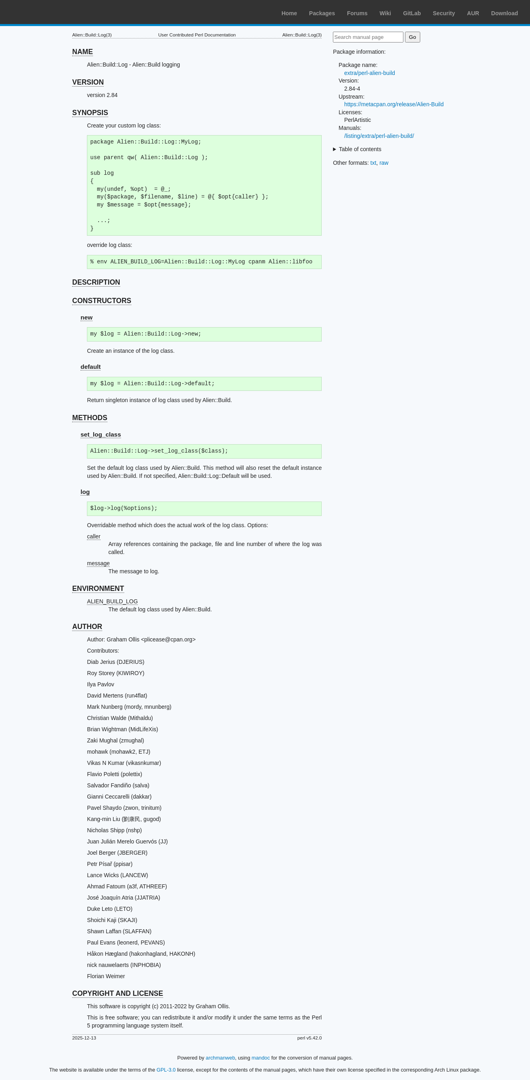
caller (93, 536)
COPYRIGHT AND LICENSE (117, 993)
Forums (357, 13)
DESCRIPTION (96, 282)
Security (444, 13)
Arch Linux (44, 12)
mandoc (261, 1058)
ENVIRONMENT (98, 588)
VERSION (88, 82)
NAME (82, 52)
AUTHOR (87, 627)
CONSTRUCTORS (101, 301)
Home (289, 13)
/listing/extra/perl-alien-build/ (379, 136)
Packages (322, 13)
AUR (473, 13)
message (98, 563)
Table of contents (360, 149)
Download (504, 13)
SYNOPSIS (90, 113)
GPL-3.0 (166, 1070)
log (85, 491)
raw (384, 163)
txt (374, 163)
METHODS (89, 418)
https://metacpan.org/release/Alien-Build (393, 104)
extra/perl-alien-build (369, 73)
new (87, 317)
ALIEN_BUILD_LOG (112, 601)
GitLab (412, 13)
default (91, 366)
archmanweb (220, 1058)
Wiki (385, 13)
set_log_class (101, 434)
